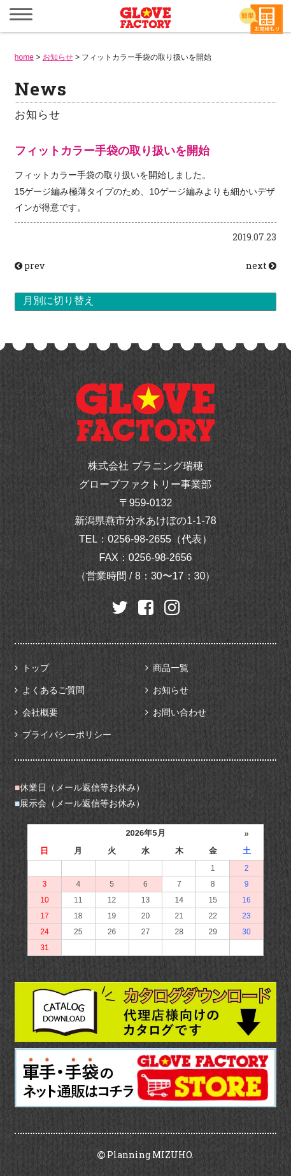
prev (30, 265)
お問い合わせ (179, 712)
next (261, 265)
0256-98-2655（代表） (160, 539)
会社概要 (40, 712)
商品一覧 (170, 668)
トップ (35, 668)
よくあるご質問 (53, 690)
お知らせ (170, 690)
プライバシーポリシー (66, 735)
